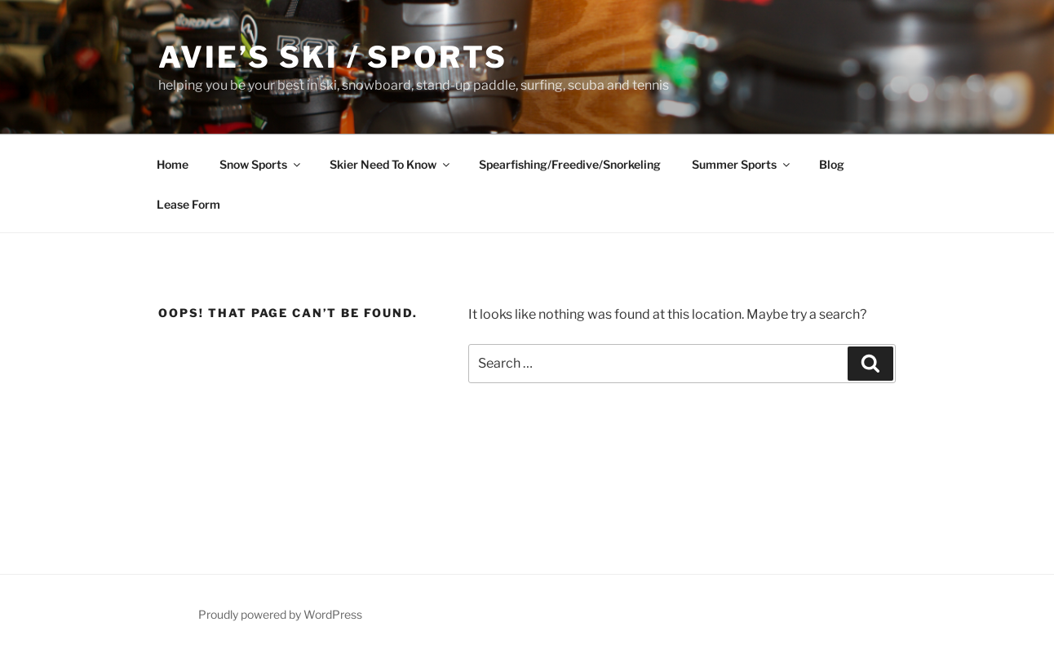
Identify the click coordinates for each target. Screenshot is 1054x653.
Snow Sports (261, 164)
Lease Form (188, 204)
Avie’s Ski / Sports (332, 57)
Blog (831, 164)
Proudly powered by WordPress (280, 614)
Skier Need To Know (391, 164)
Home (172, 164)
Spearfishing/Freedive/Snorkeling (570, 164)
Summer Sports (742, 164)
